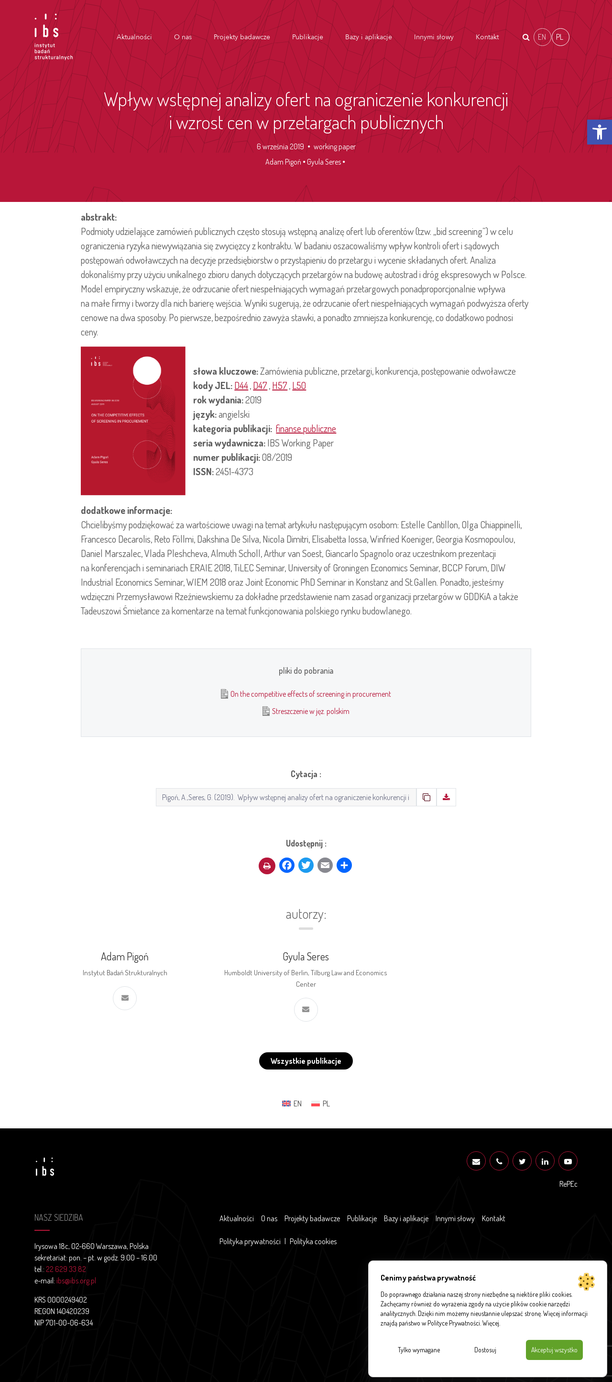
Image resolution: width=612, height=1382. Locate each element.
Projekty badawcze (242, 37)
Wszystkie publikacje (306, 1061)
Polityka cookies (313, 1241)
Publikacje (307, 37)
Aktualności (134, 37)
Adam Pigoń (283, 162)
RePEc (568, 1184)
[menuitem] (542, 37)
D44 (241, 385)
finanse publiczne (306, 428)
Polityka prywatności (250, 1241)
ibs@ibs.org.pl (76, 1280)
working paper (335, 146)
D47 (260, 385)
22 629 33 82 (66, 1269)
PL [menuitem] (559, 36)
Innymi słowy (434, 37)
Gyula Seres (324, 162)
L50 (299, 385)
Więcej (490, 1323)
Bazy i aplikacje (368, 37)
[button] (599, 132)
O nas (183, 37)
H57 (279, 385)
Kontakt (487, 37)
